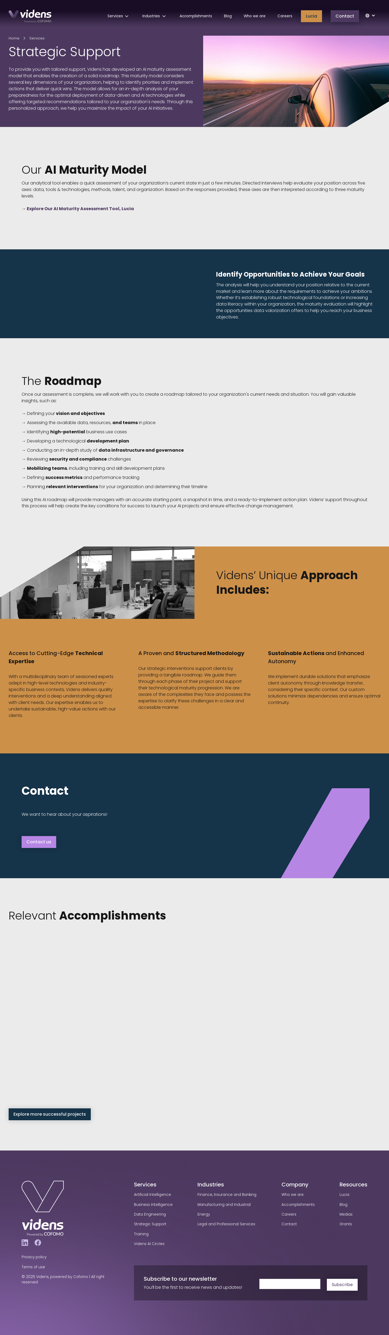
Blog (228, 16)
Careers (284, 16)
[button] (119, 16)
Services (37, 38)
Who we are (255, 16)
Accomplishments (196, 16)
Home (14, 38)
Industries (210, 1184)
